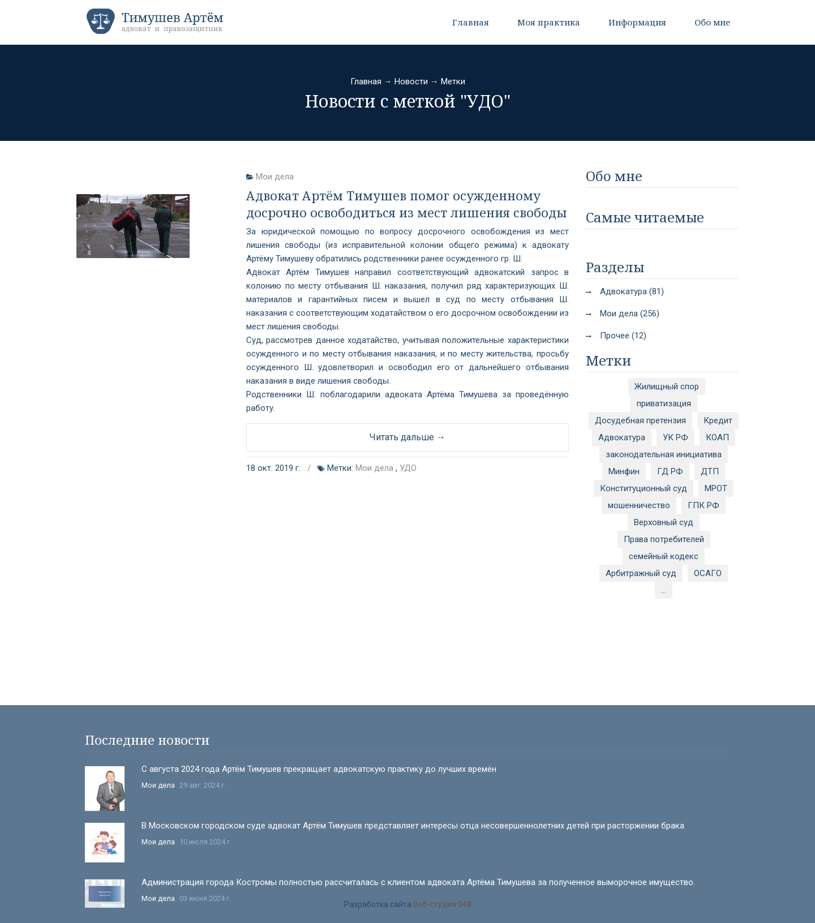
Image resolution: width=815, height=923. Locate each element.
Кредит (718, 420)
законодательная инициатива (664, 454)
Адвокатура (621, 437)
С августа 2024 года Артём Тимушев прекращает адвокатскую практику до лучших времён (318, 888)
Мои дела (275, 176)
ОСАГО (708, 573)
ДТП (710, 471)
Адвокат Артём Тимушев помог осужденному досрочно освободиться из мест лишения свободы (406, 204)
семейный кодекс (663, 556)
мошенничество (639, 505)
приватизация (664, 403)
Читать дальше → (407, 437)
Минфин (624, 471)
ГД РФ (670, 471)
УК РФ (675, 437)
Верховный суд (663, 522)
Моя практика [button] (548, 22)
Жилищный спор (666, 386)
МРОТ (716, 488)
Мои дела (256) (629, 313)
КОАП (717, 437)
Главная (470, 22)
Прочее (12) (623, 335)
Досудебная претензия (640, 420)
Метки (453, 81)
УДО (408, 468)
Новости (411, 81)
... (663, 590)
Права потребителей (664, 539)
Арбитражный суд (641, 573)
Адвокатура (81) (632, 291)
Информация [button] (637, 22)
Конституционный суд (643, 488)
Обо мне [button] (712, 22)
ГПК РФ (703, 505)
